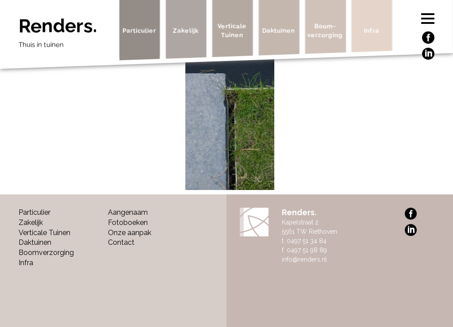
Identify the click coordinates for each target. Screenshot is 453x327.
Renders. (66, 35)
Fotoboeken (128, 222)
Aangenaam (128, 212)
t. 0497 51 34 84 (304, 240)
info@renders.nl (304, 259)
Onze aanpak (129, 232)
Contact (121, 242)
